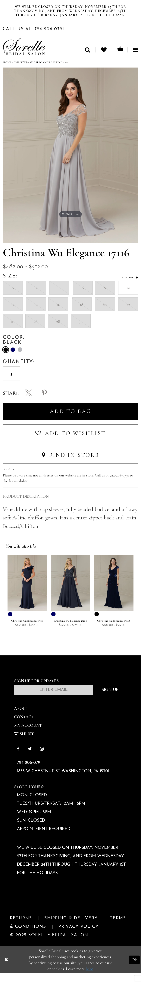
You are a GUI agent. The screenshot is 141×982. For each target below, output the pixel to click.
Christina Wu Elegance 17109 (70, 629)
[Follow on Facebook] (18, 758)
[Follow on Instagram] (41, 758)
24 (13, 330)
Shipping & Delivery (71, 927)
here (89, 977)
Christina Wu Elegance (32, 71)
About (21, 717)
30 (80, 330)
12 (13, 313)
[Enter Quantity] (11, 382)
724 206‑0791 (29, 771)
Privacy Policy (78, 935)
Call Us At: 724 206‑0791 (33, 38)
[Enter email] (53, 699)
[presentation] (109, 376)
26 (35, 330)
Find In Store (70, 463)
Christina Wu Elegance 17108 (113, 629)
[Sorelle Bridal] (24, 55)
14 (36, 313)
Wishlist (24, 742)
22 (128, 313)
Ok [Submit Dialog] (134, 968)
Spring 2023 (60, 71)
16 (58, 313)
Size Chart (130, 286)
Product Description (26, 505)
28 (58, 330)
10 (128, 296)
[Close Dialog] (6, 968)
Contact (24, 725)
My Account (28, 733)
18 (81, 313)
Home (7, 71)
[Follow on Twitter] (30, 758)
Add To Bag (70, 420)
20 (105, 313)
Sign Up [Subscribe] (110, 698)
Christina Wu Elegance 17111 (27, 629)
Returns (21, 927)
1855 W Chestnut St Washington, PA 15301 (63, 780)
